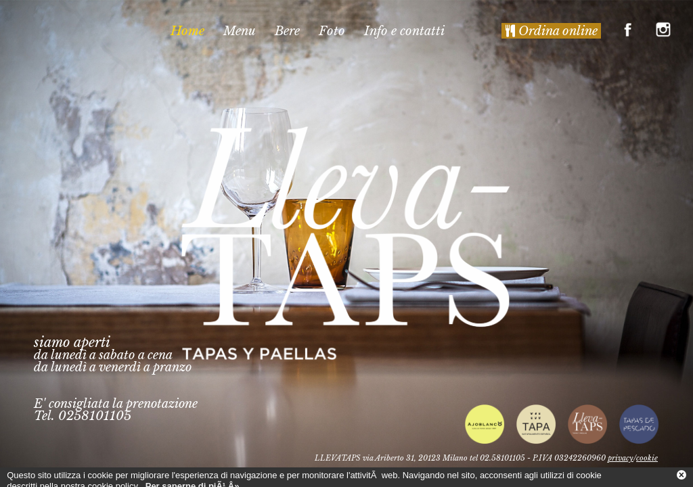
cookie (647, 458)
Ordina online (552, 31)
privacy (620, 458)
